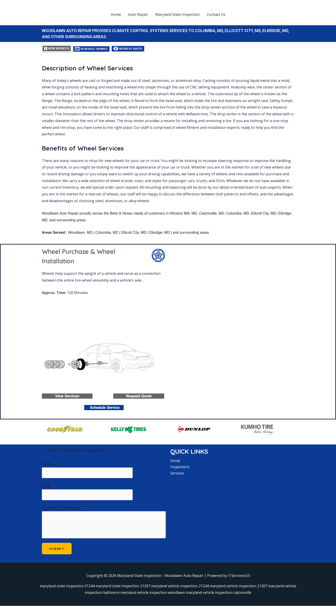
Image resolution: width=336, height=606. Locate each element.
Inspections (180, 466)
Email (48, 485)
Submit (56, 548)
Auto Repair (138, 14)
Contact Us (216, 14)
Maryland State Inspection (177, 14)
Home (116, 14)
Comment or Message (62, 508)
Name (48, 463)
